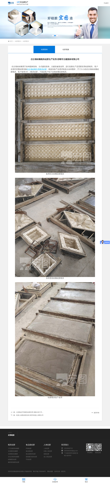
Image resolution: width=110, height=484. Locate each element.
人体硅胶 (46, 450)
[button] (52, 37)
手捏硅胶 (28, 461)
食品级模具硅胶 (31, 456)
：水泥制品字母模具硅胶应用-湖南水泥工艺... (27, 414)
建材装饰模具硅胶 (13, 464)
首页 (11, 43)
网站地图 (50, 473)
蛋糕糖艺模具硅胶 (31, 458)
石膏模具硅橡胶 (13, 456)
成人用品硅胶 (48, 458)
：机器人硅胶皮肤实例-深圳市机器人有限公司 (27, 417)
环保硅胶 (28, 450)
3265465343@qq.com (71, 452)
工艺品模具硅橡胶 (13, 450)
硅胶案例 (18, 43)
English (106, 3)
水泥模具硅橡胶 (13, 453)
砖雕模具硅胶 (12, 461)
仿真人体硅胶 (48, 453)
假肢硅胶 (46, 456)
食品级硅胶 (29, 453)
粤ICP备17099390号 (39, 473)
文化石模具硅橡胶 (13, 458)
